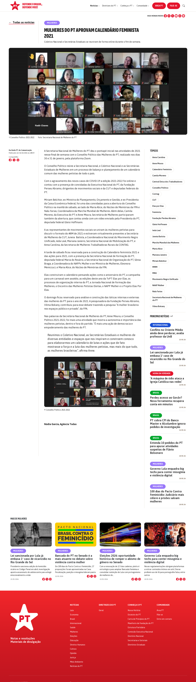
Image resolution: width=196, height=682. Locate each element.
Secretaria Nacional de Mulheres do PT (167, 298)
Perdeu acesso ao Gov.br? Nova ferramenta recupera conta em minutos (167, 401)
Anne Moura (157, 163)
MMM (154, 267)
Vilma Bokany (158, 306)
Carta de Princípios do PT (139, 619)
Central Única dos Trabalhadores (167, 182)
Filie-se (173, 6)
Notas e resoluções (22, 638)
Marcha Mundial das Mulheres (165, 243)
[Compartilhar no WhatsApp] (18, 160)
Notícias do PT (76, 666)
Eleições (73, 636)
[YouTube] (176, 15)
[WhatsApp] (179, 15)
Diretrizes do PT (107, 605)
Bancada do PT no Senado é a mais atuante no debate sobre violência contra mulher (74, 559)
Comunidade (163, 605)
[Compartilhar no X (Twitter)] (14, 160)
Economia (74, 615)
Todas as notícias (21, 22)
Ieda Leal (156, 230)
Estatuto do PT (134, 615)
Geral (101, 610)
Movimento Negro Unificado (165, 279)
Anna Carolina (158, 157)
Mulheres (158, 347)
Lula (72, 610)
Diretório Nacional (136, 636)
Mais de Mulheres (18, 518)
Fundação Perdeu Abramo (164, 218)
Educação (74, 640)
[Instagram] (168, 15)
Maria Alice (157, 249)
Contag (155, 194)
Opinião (73, 653)
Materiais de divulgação (25, 641)
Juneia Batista (158, 236)
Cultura (73, 649)
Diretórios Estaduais (136, 645)
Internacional (160, 325)
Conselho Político (160, 188)
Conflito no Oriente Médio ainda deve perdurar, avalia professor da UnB (167, 333)
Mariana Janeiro (159, 255)
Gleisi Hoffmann (159, 224)
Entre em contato (164, 619)
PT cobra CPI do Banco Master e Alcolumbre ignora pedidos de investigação (168, 424)
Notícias (74, 605)
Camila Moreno (159, 175)
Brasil (156, 393)
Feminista (156, 212)
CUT (154, 200)
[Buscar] (183, 5)
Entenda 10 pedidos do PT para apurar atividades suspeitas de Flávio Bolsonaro (166, 447)
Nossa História (134, 610)
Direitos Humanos (77, 645)
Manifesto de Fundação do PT (141, 623)
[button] (94, 5)
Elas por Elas (158, 206)
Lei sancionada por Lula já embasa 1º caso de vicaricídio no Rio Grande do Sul (167, 357)
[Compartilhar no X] (47, 579)
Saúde (72, 627)
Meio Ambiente (76, 662)
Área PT (159, 6)
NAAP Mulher (158, 285)
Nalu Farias (157, 291)
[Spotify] (183, 15)
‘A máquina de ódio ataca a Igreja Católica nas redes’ (167, 380)
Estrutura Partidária (136, 627)
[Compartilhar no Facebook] (10, 160)
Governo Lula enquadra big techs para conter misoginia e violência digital (167, 472)
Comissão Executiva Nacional (140, 632)
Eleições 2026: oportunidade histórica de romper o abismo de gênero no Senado (120, 559)
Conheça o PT (135, 605)
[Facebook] (165, 15)
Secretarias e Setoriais (137, 640)
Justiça (73, 657)
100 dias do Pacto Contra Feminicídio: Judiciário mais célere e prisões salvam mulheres (167, 496)
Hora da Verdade (161, 373)
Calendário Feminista (162, 169)
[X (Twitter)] (172, 15)
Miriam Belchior (159, 261)
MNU (154, 273)
